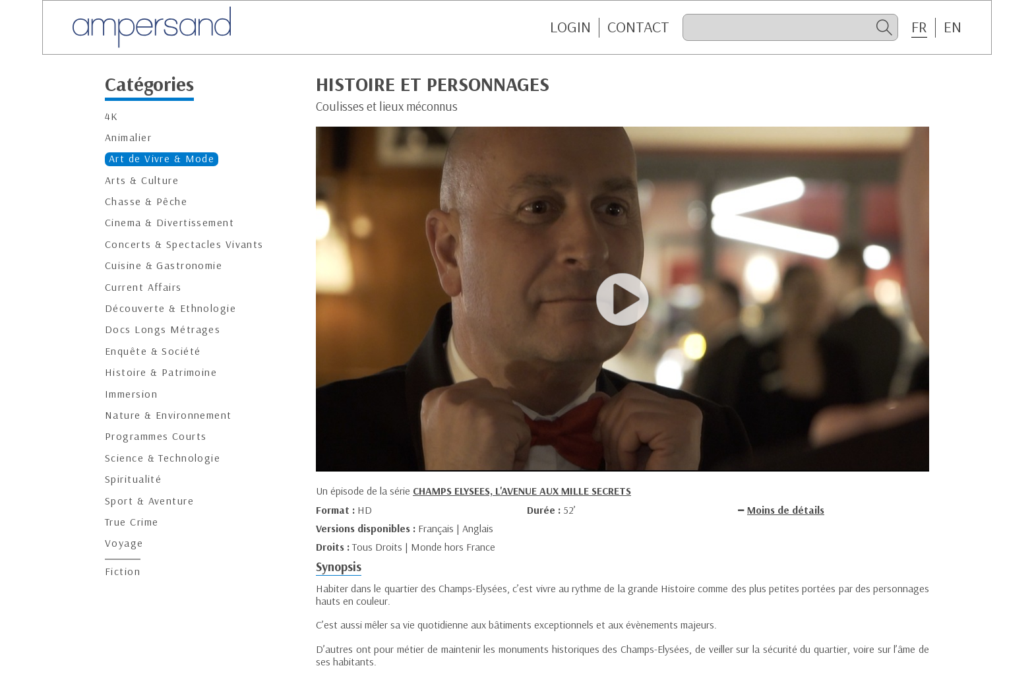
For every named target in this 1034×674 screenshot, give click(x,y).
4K (112, 116)
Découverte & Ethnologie (170, 308)
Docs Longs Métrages (162, 329)
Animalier (128, 137)
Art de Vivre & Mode (161, 158)
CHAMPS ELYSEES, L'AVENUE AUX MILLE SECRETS (522, 490)
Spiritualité (133, 479)
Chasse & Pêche (146, 201)
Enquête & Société (152, 351)
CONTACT (638, 27)
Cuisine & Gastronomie (163, 265)
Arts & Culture (142, 180)
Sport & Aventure (149, 501)
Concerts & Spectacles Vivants (184, 244)
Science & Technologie (162, 458)
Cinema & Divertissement (169, 222)
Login (570, 27)
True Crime (131, 522)
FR (919, 27)
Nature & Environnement (168, 415)
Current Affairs (143, 287)
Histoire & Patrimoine (161, 372)
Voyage (124, 543)
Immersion (131, 394)
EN (952, 27)
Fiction (122, 571)
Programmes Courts (155, 436)
